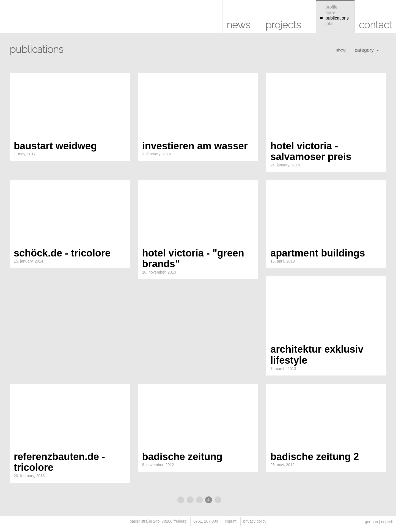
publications (334, 18)
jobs (327, 23)
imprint (231, 521)
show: (341, 50)
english (387, 522)
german (371, 522)
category (367, 50)
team (327, 12)
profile (328, 7)
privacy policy (254, 521)
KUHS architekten (14, 19)
